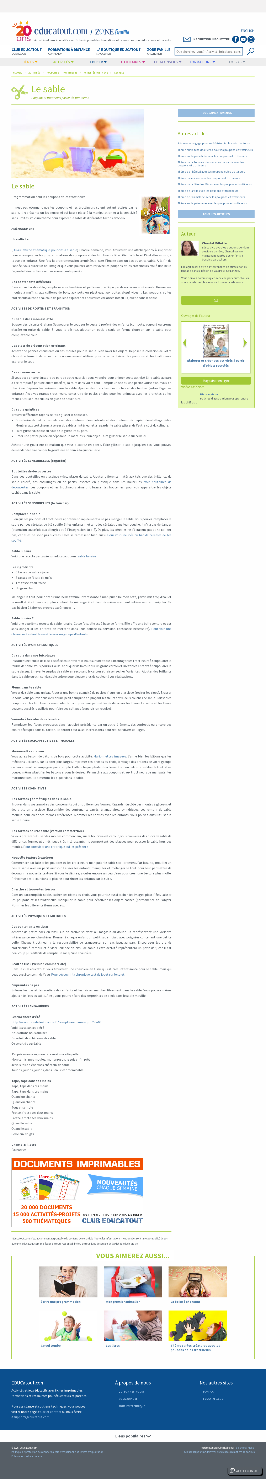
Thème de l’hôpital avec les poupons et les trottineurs (211, 171)
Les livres (113, 1345)
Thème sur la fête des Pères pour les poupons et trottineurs (215, 150)
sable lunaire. (87, 556)
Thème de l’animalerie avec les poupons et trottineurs (211, 197)
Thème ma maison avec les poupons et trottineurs (209, 178)
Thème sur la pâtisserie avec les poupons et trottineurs (212, 203)
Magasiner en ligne (216, 381)
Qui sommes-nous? (131, 1391)
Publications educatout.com (27, 1456)
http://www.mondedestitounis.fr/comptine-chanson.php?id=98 (56, 1022)
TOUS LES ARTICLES (216, 214)
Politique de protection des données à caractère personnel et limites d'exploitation (57, 1451)
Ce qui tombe (51, 1345)
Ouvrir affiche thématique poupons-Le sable (45, 250)
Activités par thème (96, 72)
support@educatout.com (31, 1417)
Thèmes (29, 62)
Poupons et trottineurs (62, 72)
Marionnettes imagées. (111, 756)
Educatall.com (213, 1398)
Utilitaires (133, 62)
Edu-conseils (168, 62)
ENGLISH (248, 30)
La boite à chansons (186, 1302)
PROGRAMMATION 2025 (216, 113)
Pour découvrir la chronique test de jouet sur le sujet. (88, 974)
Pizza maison (209, 394)
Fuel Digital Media (245, 1447)
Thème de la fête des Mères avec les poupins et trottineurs (215, 184)
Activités (63, 62)
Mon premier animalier (123, 1302)
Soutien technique (131, 1406)
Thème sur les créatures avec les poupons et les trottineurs (195, 1347)
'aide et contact (50, 1412)
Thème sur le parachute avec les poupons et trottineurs (212, 156)
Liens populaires (130, 1435)
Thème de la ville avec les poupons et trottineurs (208, 191)
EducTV (98, 62)
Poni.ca (208, 1391)
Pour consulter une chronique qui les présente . (56, 847)
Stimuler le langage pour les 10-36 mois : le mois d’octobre (214, 143)
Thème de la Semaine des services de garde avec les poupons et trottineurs (211, 163)
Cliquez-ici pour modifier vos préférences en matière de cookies (219, 1451)
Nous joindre (128, 1398)
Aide (245, 1471)
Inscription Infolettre (206, 39)
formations (202, 62)
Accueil (17, 72)
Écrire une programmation (61, 1302)
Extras (237, 62)
